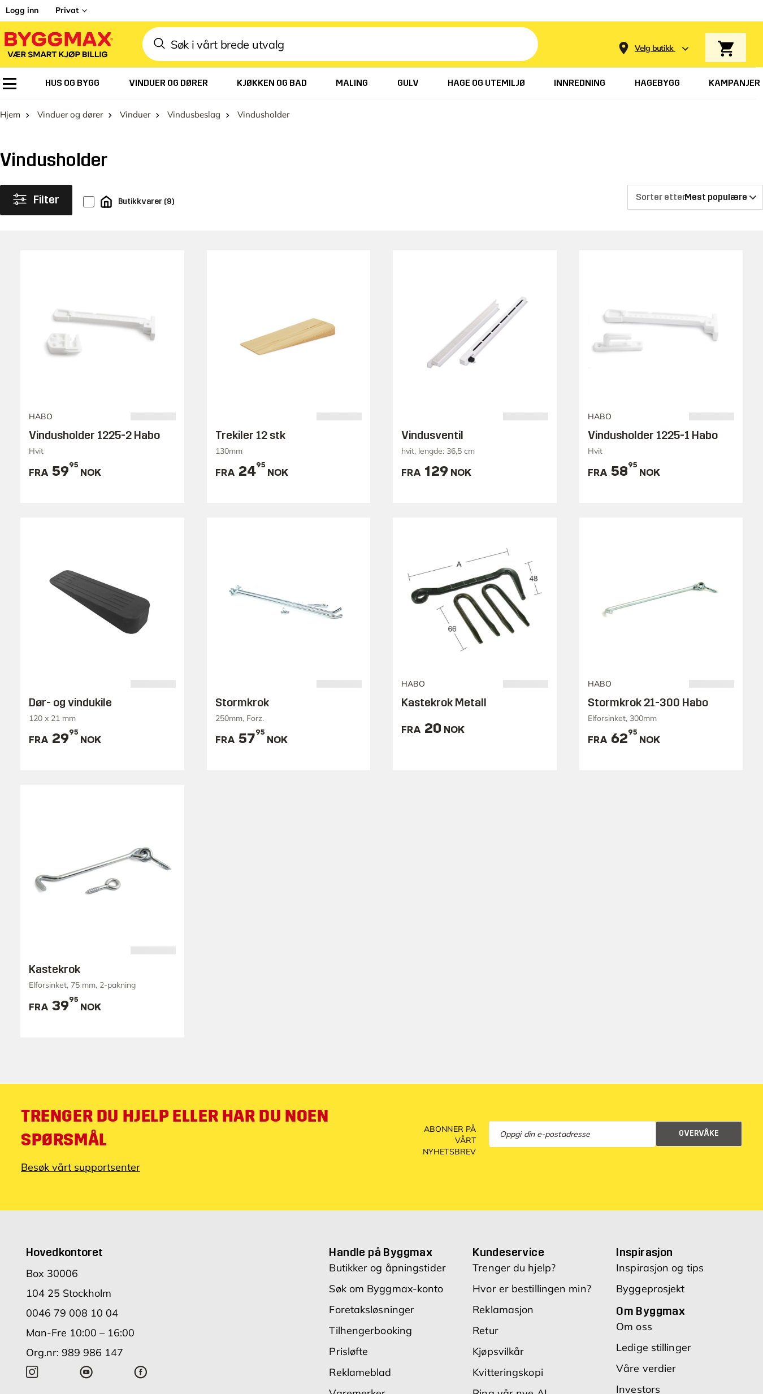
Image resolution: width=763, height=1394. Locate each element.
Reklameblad (360, 1372)
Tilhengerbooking (370, 1330)
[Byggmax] (57, 44)
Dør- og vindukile (70, 702)
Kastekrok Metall (444, 702)
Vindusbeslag (193, 114)
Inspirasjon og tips (660, 1267)
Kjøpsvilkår (498, 1351)
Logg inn (22, 10)
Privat (67, 10)
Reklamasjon (503, 1309)
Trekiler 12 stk (250, 435)
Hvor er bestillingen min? (531, 1288)
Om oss (634, 1326)
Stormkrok (242, 702)
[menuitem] (9, 83)
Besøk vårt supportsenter (80, 1167)
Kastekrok (54, 969)
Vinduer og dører (70, 114)
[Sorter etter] (695, 197)
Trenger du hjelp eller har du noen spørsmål (174, 1128)
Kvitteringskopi (507, 1372)
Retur (485, 1330)
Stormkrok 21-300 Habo (648, 702)
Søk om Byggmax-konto (386, 1288)
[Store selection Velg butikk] (654, 48)
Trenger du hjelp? (514, 1267)
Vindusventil (432, 435)
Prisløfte (348, 1351)
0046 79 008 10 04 (72, 1312)
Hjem (10, 114)
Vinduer (135, 114)
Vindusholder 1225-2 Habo (94, 435)
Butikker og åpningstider (387, 1267)
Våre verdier (646, 1368)
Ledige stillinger (653, 1347)
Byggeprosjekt (650, 1288)
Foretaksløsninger (371, 1309)
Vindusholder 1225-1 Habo (653, 435)
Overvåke (699, 1133)
